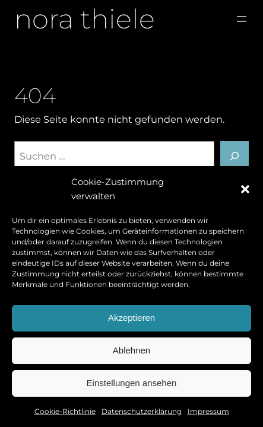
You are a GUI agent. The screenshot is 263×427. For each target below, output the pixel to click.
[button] (245, 189)
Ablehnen (131, 350)
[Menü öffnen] (242, 19)
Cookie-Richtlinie (65, 411)
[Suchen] (234, 155)
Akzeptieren (131, 318)
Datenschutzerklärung (142, 411)
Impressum (208, 411)
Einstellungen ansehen (132, 383)
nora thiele (84, 18)
